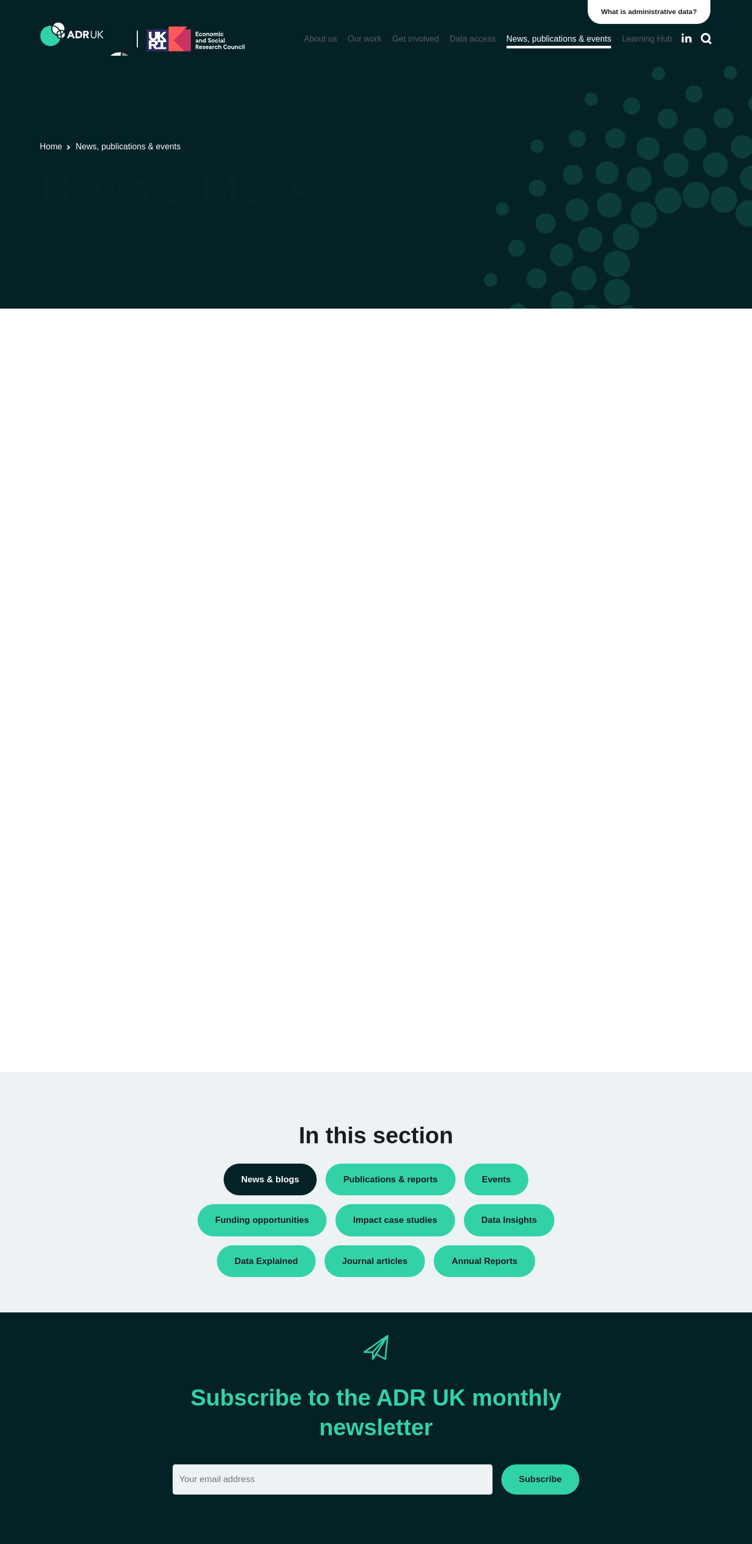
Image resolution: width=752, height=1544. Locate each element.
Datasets (548, 458)
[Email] (332, 1479)
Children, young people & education (594, 899)
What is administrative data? (651, 12)
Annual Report (557, 370)
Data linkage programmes (577, 441)
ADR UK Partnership (568, 750)
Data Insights (555, 423)
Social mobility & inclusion (577, 1006)
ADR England (556, 732)
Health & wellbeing (565, 970)
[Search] (706, 39)
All (537, 334)
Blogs (542, 388)
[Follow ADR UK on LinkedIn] (686, 38)
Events (544, 476)
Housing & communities (573, 988)
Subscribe (540, 1479)
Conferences (555, 405)
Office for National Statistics (580, 767)
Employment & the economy (581, 953)
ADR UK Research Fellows (579, 352)
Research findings (564, 583)
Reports (546, 565)
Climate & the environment (578, 917)
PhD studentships (563, 511)
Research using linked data (579, 600)
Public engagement (566, 547)
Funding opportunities (570, 494)
